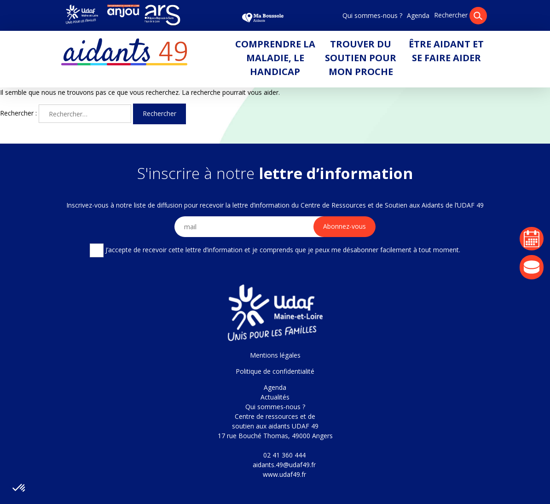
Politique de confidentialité (275, 371)
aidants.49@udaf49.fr (284, 464)
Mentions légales (275, 355)
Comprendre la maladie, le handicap (275, 58)
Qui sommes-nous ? (372, 15)
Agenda (418, 15)
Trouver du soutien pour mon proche (360, 58)
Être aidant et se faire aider (446, 51)
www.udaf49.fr (284, 474)
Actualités (275, 397)
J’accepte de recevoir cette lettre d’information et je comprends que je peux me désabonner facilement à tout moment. (275, 250)
